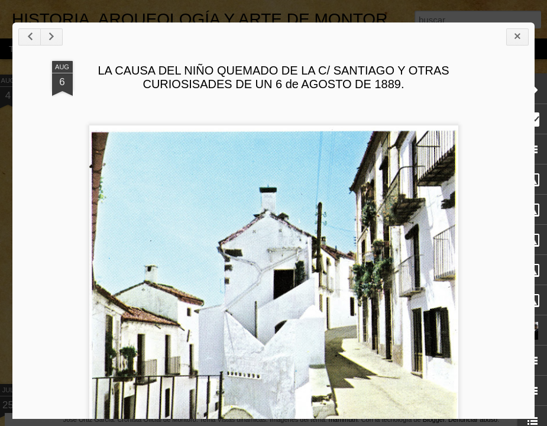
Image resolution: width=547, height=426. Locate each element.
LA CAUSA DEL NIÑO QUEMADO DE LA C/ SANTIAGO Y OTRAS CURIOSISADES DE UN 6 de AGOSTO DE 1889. (273, 77)
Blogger (434, 419)
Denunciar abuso (472, 419)
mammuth (343, 419)
